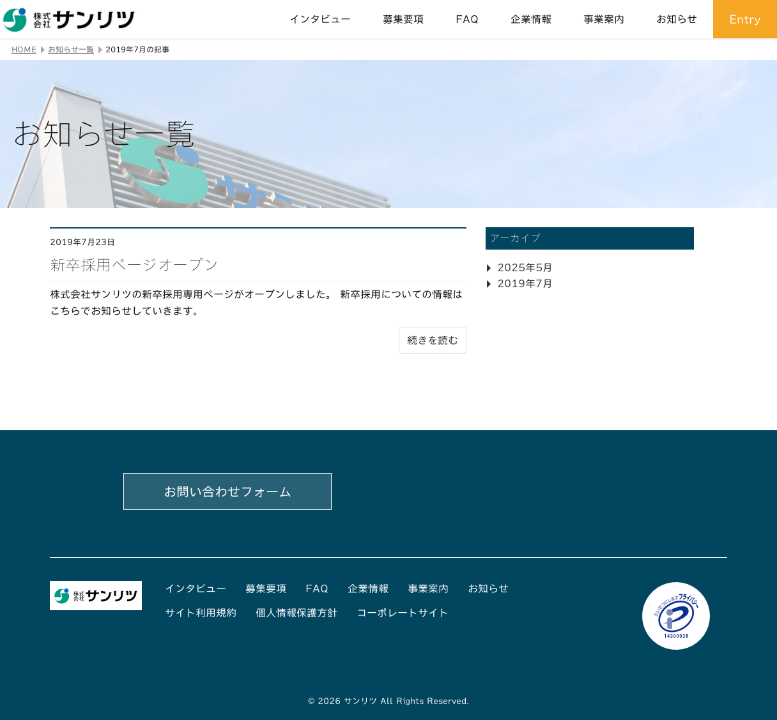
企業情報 (531, 19)
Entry (745, 19)
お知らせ (676, 19)
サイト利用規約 (200, 613)
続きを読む (432, 340)
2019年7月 (525, 283)
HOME (24, 49)
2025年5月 (525, 267)
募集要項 (403, 19)
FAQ (467, 19)
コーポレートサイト (403, 613)
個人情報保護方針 (296, 613)
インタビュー (320, 19)
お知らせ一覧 (71, 49)
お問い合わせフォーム (227, 491)
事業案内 (603, 19)
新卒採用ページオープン (134, 265)
